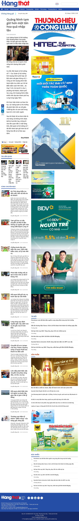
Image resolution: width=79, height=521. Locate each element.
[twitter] (2, 108)
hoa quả (11, 142)
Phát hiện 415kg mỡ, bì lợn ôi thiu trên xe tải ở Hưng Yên (19, 275)
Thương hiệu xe (52, 9)
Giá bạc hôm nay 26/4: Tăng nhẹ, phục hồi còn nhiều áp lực (48, 331)
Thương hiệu (29, 9)
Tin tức (6, 9)
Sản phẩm (35, 354)
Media (60, 9)
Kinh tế (22, 9)
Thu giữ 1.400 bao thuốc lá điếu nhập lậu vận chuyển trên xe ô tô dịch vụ (18, 174)
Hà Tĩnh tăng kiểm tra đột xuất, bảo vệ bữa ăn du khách (19, 193)
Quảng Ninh (18, 142)
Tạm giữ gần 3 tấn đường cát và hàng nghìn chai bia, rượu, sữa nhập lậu (11, 174)
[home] (15, 4)
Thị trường (43, 9)
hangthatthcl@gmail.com (41, 517)
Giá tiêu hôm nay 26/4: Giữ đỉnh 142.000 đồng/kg (45, 336)
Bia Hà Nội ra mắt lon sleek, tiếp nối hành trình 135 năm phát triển (51, 387)
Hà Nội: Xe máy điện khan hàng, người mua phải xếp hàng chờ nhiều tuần (50, 399)
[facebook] (2, 105)
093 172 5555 (40, 515)
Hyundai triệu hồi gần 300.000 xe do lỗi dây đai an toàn (45, 391)
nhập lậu (25, 142)
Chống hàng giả (14, 9)
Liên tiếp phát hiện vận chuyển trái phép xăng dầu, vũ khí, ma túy (19, 373)
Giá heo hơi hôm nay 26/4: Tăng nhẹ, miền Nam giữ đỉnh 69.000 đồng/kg (52, 347)
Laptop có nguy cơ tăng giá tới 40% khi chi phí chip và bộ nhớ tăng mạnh (50, 406)
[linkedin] (2, 111)
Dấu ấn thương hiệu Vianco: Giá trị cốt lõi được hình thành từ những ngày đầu (54, 325)
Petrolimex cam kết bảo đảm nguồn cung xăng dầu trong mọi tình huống (52, 320)
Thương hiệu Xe (35, 344)
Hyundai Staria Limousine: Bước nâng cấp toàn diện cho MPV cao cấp (51, 342)
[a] (57, 3)
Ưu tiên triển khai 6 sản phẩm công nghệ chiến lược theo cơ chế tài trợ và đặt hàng (52, 402)
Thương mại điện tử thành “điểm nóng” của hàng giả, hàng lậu (19, 418)
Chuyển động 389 (15, 215)
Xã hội (37, 9)
